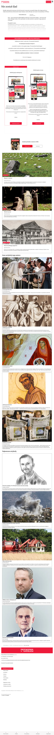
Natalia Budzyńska (7, 213)
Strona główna (6, 645)
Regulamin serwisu (6, 682)
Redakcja (5, 679)
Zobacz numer (27, 146)
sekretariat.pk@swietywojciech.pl (23, 660)
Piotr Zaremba (5, 639)
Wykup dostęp (38, 123)
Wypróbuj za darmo (15, 123)
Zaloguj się (29, 57)
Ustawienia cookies (7, 684)
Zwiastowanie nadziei (7, 366)
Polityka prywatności (7, 686)
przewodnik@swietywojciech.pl (10, 660)
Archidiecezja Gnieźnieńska (18, 645)
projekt (5, 695)
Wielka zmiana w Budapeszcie (9, 599)
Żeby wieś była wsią (7, 561)
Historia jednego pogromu (10, 245)
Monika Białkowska (22, 14)
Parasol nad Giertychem (8, 637)
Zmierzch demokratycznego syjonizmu (11, 523)
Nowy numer (5, 670)
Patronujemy (5, 677)
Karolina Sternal (5, 562)
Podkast (4, 675)
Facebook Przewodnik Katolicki (7, 662)
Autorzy (4, 674)
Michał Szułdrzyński (6, 601)
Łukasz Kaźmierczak (7, 180)
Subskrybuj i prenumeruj (7, 668)
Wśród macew (7, 212)
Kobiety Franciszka (7, 442)
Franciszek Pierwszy (7, 289)
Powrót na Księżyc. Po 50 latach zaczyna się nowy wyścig (15, 485)
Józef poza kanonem (7, 404)
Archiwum (38, 146)
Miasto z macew (8, 178)
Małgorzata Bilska (6, 487)
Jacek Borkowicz (6, 524)
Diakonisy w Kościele (7, 327)
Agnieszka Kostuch (7, 247)
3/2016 (36, 141)
